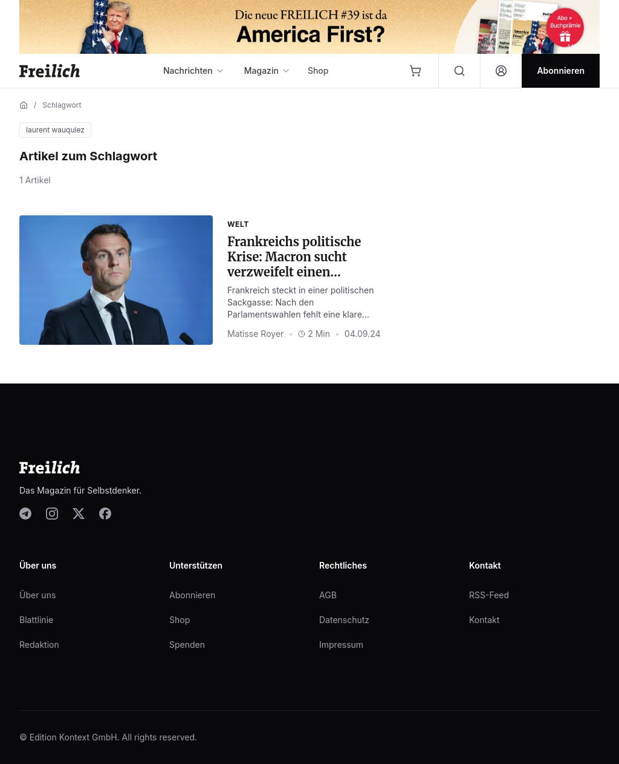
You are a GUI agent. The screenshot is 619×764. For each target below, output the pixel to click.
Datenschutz (344, 620)
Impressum (341, 644)
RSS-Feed (489, 595)
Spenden (187, 644)
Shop (318, 70)
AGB (328, 595)
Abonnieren (192, 595)
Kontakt (484, 620)
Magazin (267, 70)
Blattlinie (36, 620)
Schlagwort (61, 104)
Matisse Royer (255, 333)
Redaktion (39, 644)
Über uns (37, 595)
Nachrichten (194, 70)
